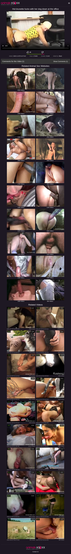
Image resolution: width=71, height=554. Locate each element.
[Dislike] (42, 52)
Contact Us (35, 551)
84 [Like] (30, 52)
